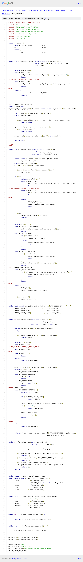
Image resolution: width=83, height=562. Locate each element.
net (70, 10)
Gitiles (13, 559)
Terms (25, 559)
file (46, 19)
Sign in (78, 3)
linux (18, 10)
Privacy (18, 559)
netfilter (6, 13)
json (79, 559)
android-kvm (8, 10)
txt (74, 559)
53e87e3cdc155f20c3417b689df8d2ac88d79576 (43, 10)
